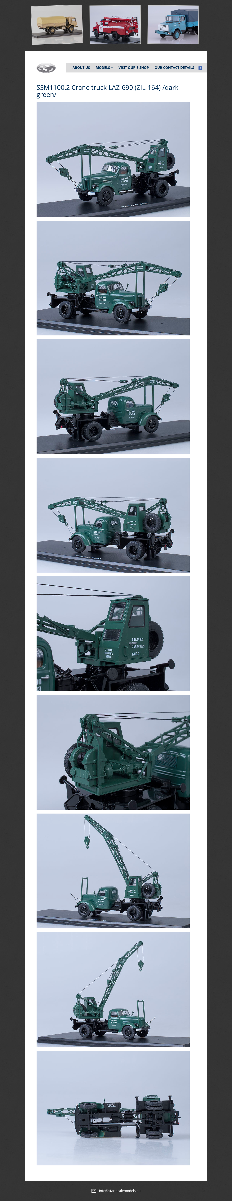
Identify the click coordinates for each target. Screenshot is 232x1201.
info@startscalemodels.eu (120, 1190)
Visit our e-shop (133, 67)
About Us (81, 67)
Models (104, 67)
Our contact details (174, 67)
